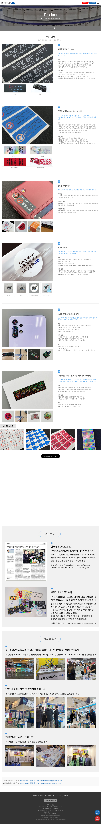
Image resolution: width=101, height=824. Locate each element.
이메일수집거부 (49, 795)
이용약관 (58, 795)
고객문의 (65, 795)
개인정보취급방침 (38, 795)
